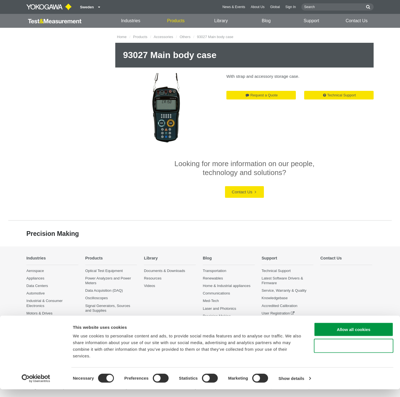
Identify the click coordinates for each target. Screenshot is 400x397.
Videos (149, 286)
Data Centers (37, 286)
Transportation (214, 271)
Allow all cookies (354, 337)
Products (175, 20)
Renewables (213, 278)
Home (122, 37)
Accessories (163, 37)
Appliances (35, 278)
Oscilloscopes (96, 298)
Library (221, 20)
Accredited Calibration (280, 306)
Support (311, 20)
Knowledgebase (275, 298)
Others (185, 37)
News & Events (233, 7)
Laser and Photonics (219, 308)
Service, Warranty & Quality (284, 291)
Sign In (290, 7)
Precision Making (217, 316)
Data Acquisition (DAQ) (104, 291)
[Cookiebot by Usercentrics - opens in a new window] (36, 386)
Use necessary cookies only (353, 353)
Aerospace (35, 271)
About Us (258, 7)
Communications (216, 293)
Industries (130, 20)
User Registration (276, 313)
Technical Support (339, 95)
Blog (266, 20)
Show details (291, 386)
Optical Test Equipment (104, 271)
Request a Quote (262, 95)
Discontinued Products (280, 321)
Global (275, 7)
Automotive (35, 293)
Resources (152, 278)
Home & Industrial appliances (227, 286)
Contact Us (357, 20)
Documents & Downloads (164, 271)
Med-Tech (211, 301)
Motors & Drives (39, 313)
